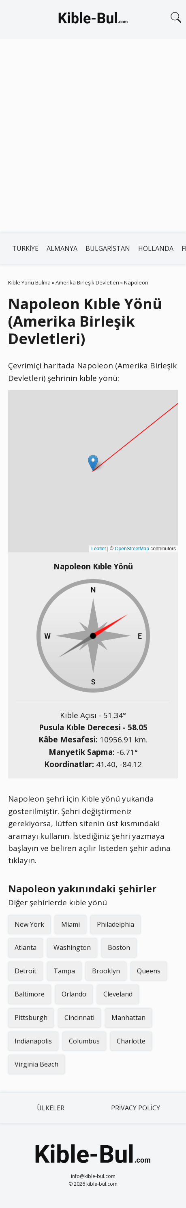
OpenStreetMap (132, 549)
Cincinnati (79, 1017)
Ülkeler (50, 1107)
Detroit (25, 970)
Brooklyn (106, 970)
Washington (72, 947)
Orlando (74, 994)
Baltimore (30, 994)
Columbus (84, 1041)
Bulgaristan (108, 248)
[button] (93, 463)
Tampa (64, 970)
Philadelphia (115, 924)
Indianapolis (33, 1041)
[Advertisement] (93, 136)
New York (29, 924)
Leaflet (98, 549)
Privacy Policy (135, 1107)
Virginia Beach (36, 1064)
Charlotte (131, 1041)
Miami (70, 924)
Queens (148, 970)
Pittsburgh (31, 1017)
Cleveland (118, 994)
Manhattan (128, 1017)
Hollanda (155, 248)
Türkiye (25, 248)
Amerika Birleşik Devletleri (87, 282)
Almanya (62, 248)
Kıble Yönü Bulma (29, 282)
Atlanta (25, 947)
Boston (119, 947)
